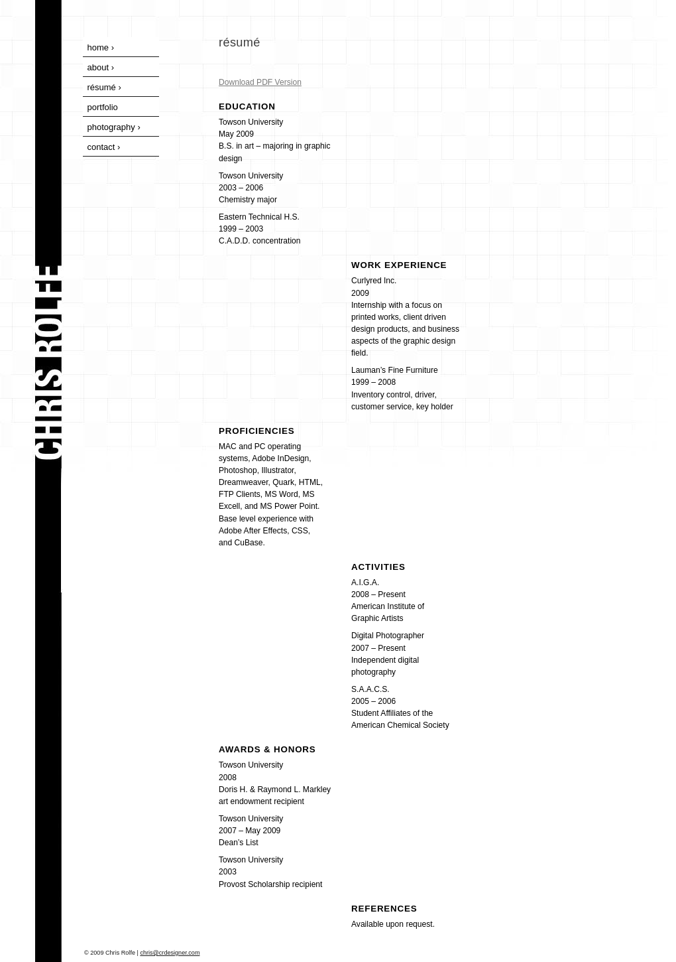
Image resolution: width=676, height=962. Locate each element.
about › (100, 67)
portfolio (102, 107)
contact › (104, 147)
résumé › (104, 87)
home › (100, 47)
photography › (114, 127)
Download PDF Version (260, 82)
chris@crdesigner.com (169, 952)
